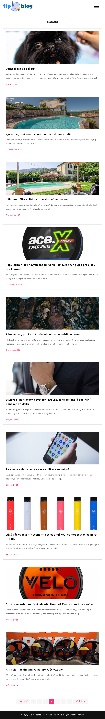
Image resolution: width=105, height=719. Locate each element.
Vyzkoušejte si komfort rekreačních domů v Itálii (38, 134)
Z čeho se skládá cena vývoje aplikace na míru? (37, 469)
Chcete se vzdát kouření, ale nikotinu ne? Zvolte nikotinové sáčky (50, 604)
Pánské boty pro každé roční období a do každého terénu (44, 334)
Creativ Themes (77, 715)
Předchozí (23, 701)
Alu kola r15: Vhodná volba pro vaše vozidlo (34, 669)
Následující (81, 701)
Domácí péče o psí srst (21, 68)
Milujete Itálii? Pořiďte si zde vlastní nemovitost (37, 199)
